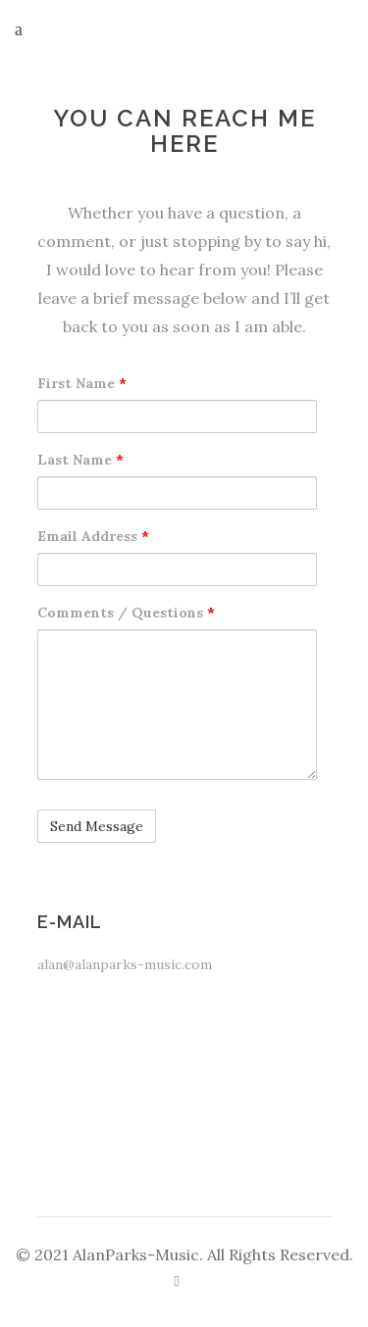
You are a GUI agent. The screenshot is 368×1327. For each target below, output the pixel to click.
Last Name (80, 459)
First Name (82, 383)
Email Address (93, 536)
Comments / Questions (126, 612)
